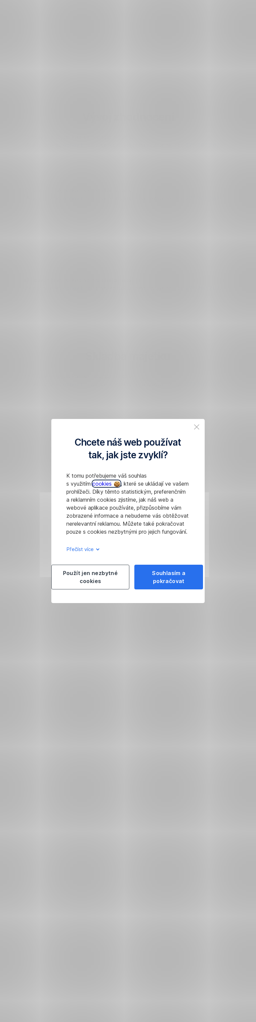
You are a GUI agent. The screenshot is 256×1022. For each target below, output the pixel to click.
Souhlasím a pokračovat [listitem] (168, 577)
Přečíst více (81, 549)
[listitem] (196, 427)
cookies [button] (106, 483)
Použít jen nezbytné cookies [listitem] (90, 577)
